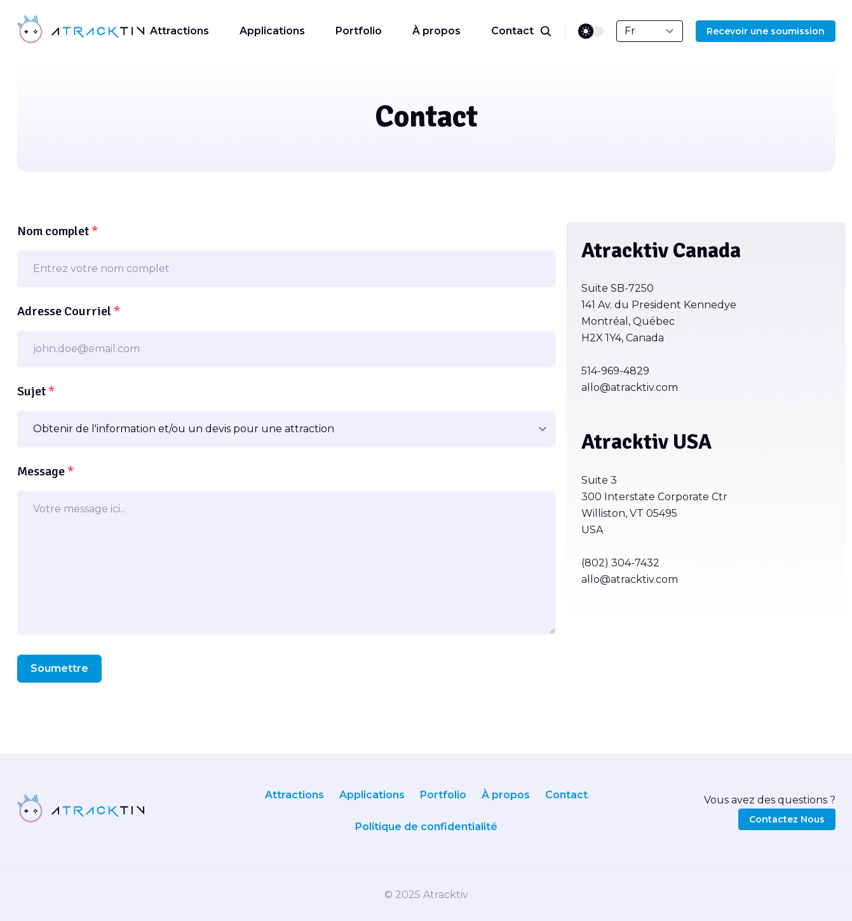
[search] (552, 31)
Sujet (36, 391)
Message (45, 471)
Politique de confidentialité (426, 827)
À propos (436, 31)
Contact (512, 31)
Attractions (179, 31)
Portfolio (358, 31)
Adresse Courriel (68, 311)
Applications (272, 31)
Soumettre (59, 668)
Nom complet (57, 231)
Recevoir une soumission (766, 31)
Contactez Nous (787, 819)
